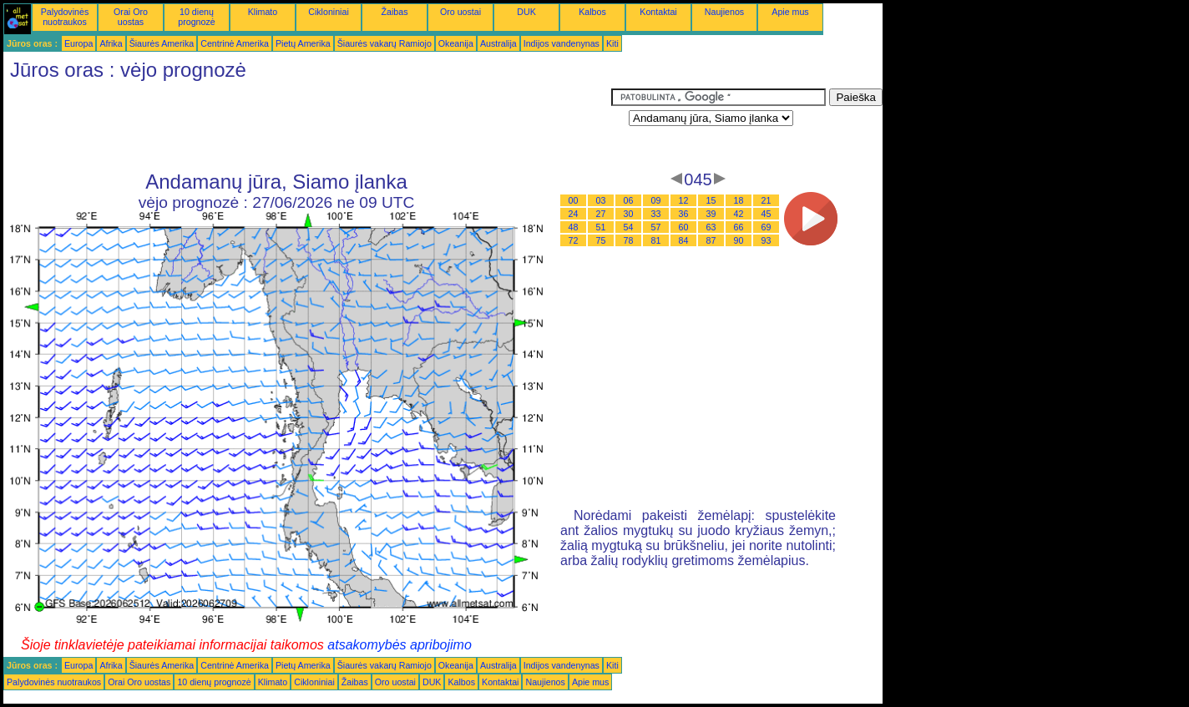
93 (766, 240)
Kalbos (592, 12)
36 (684, 214)
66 (739, 227)
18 (739, 200)
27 (601, 214)
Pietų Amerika (303, 43)
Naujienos (724, 12)
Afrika (110, 43)
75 (601, 240)
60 (684, 227)
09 (656, 200)
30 (629, 214)
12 (684, 200)
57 (656, 227)
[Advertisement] (307, 126)
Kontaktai (658, 12)
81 (656, 240)
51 (601, 227)
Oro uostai (460, 12)
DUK (526, 12)
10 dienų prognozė (196, 17)
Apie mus (790, 12)
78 (629, 240)
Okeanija (455, 43)
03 (601, 200)
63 (711, 227)
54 (629, 227)
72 (574, 240)
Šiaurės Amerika (162, 43)
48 (574, 227)
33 (656, 214)
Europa (78, 43)
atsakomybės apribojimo (399, 645)
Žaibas (395, 12)
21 (766, 200)
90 (739, 240)
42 (739, 214)
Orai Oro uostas (131, 17)
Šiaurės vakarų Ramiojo (384, 43)
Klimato (263, 12)
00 (574, 200)
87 (711, 240)
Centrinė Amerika (234, 43)
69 (766, 227)
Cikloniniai (328, 12)
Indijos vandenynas (562, 43)
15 (711, 200)
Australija (498, 43)
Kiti (612, 43)
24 (574, 214)
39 (711, 214)
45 (766, 214)
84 (684, 240)
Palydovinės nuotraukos (65, 17)
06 (629, 200)
